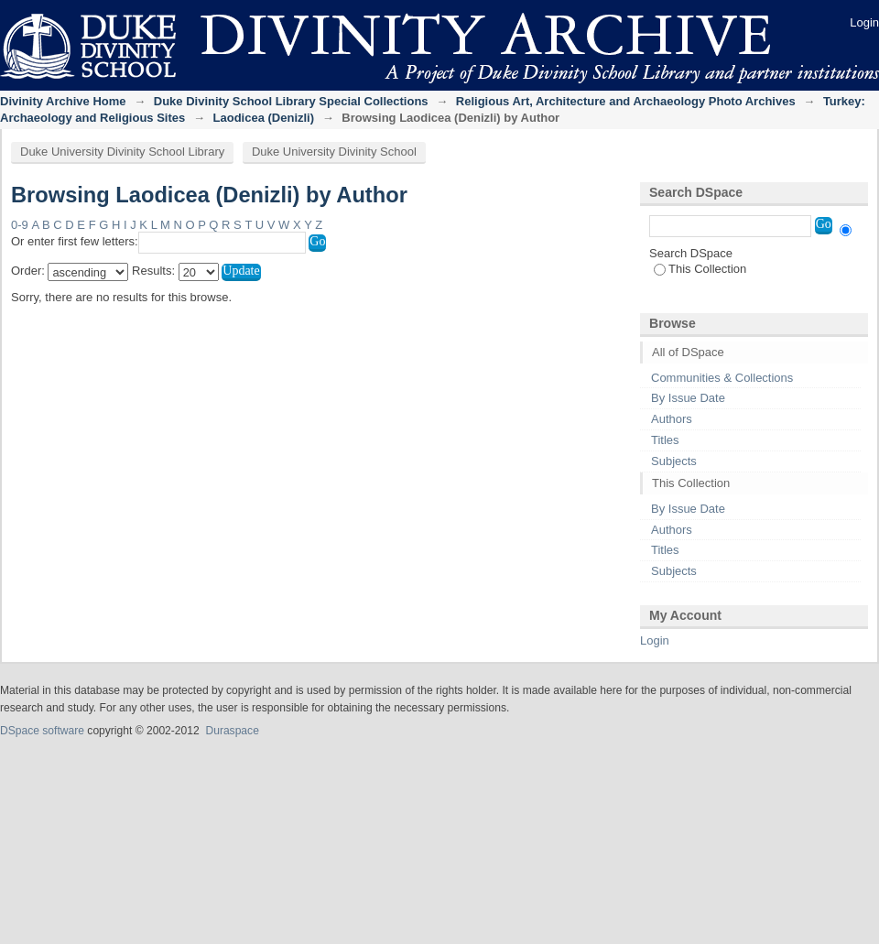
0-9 (19, 225)
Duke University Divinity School (334, 151)
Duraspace (231, 730)
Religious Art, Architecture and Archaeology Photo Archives (626, 101)
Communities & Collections (722, 378)
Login (864, 22)
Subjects (674, 461)
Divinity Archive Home (63, 101)
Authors (671, 419)
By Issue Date (688, 398)
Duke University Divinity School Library (122, 151)
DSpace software (42, 730)
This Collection (700, 269)
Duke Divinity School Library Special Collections (291, 101)
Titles (665, 440)
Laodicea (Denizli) (264, 118)
